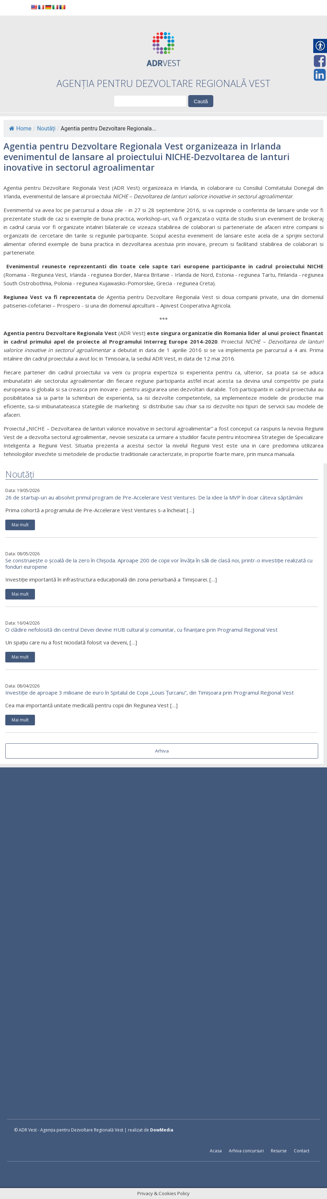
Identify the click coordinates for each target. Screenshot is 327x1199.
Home (20, 128)
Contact (301, 1151)
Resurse (279, 1151)
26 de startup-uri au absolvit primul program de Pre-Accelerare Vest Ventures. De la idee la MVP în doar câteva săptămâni (154, 497)
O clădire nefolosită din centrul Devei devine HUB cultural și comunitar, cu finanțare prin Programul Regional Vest (141, 629)
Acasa (216, 1151)
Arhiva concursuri (246, 1151)
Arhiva (162, 751)
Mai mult (20, 525)
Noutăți (46, 128)
